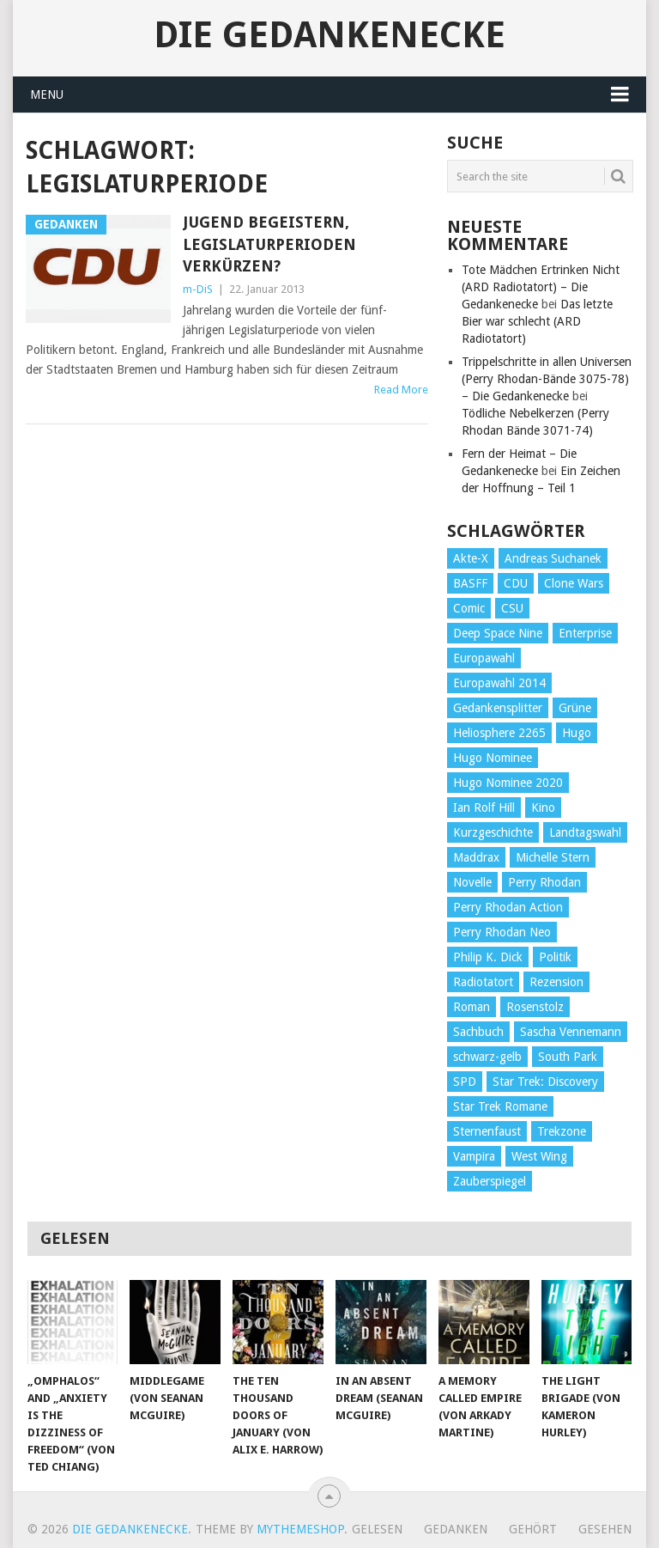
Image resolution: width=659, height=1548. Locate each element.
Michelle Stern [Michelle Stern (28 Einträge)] (552, 857)
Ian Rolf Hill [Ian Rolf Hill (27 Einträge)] (484, 807)
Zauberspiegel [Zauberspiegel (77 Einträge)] (489, 1181)
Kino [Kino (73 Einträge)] (543, 807)
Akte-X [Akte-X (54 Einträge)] (470, 558)
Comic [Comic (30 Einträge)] (469, 608)
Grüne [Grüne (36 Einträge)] (575, 708)
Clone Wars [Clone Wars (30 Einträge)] (573, 583)
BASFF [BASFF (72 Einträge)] (470, 583)
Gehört (533, 1529)
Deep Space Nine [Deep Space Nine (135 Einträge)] (497, 633)
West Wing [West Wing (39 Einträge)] (539, 1156)
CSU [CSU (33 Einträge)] (512, 608)
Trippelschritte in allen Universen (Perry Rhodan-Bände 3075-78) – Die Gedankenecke (547, 379)
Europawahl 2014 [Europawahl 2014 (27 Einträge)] (499, 683)
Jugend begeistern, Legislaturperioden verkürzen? (269, 243)
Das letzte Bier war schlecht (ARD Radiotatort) (537, 321)
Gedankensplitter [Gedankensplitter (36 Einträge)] (497, 708)
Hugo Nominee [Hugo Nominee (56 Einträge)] (492, 758)
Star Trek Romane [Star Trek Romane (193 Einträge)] (500, 1106)
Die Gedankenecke (329, 35)
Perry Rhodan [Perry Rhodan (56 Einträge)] (544, 882)
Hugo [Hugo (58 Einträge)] (576, 733)
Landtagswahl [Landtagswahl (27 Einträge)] (585, 832)
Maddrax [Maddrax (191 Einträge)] (476, 857)
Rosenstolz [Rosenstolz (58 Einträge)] (535, 1007)
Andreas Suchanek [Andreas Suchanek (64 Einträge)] (553, 558)
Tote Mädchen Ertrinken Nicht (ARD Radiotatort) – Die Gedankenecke (541, 287)
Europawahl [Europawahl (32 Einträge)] (484, 658)
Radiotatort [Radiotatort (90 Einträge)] (483, 982)
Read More (401, 389)
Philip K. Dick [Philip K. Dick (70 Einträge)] (488, 957)
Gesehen (605, 1529)
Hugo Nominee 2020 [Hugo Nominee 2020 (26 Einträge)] (508, 782)
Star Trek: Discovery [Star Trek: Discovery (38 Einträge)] (545, 1081)
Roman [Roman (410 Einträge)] (471, 1007)
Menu (46, 94)
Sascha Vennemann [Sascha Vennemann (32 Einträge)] (570, 1032)
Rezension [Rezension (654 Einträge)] (556, 982)
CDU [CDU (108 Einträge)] (516, 583)
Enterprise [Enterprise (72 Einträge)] (585, 633)
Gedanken (455, 1529)
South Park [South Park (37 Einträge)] (567, 1056)
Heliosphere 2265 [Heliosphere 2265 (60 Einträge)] (499, 733)
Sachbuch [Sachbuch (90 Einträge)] (478, 1032)
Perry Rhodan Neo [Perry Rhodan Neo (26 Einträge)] (502, 932)
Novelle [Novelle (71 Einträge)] (472, 882)
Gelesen (377, 1529)
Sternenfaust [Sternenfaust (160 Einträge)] (487, 1131)
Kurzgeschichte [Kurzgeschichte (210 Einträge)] (493, 832)
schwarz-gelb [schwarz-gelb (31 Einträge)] (487, 1056)
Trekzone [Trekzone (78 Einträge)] (561, 1131)
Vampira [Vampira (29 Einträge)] (474, 1156)
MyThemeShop (300, 1529)
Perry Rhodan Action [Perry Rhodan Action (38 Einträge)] (508, 907)
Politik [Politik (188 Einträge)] (555, 957)
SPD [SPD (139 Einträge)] (464, 1081)
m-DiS (198, 289)
